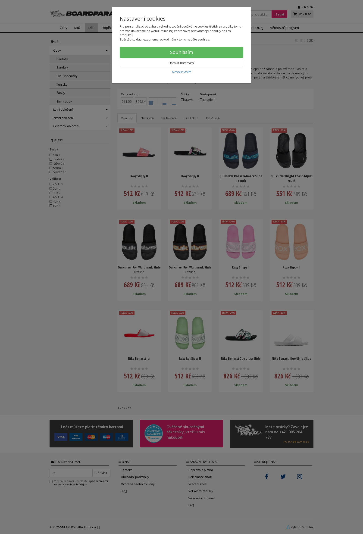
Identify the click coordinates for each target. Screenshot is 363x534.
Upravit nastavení (181, 63)
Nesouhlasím (181, 72)
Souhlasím (181, 52)
